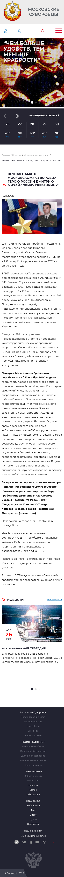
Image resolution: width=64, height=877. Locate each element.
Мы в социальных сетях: (33, 836)
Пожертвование (33, 771)
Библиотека (33, 806)
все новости (54, 599)
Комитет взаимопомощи (33, 760)
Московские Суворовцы (43, 12)
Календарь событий (44, 115)
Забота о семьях (33, 776)
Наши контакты (33, 736)
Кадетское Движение (33, 742)
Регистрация (24, 31)
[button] (32, 102)
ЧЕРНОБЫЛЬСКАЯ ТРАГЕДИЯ (24, 648)
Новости (33, 785)
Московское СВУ (33, 722)
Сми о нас (33, 731)
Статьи (33, 790)
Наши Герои (33, 726)
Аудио (33, 819)
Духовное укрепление (33, 756)
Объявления (33, 795)
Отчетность (33, 824)
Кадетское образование (33, 751)
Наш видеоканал (33, 830)
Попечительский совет (33, 717)
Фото (33, 810)
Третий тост (33, 781)
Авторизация (10, 31)
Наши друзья (33, 801)
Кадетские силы (33, 765)
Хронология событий (33, 747)
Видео (33, 815)
